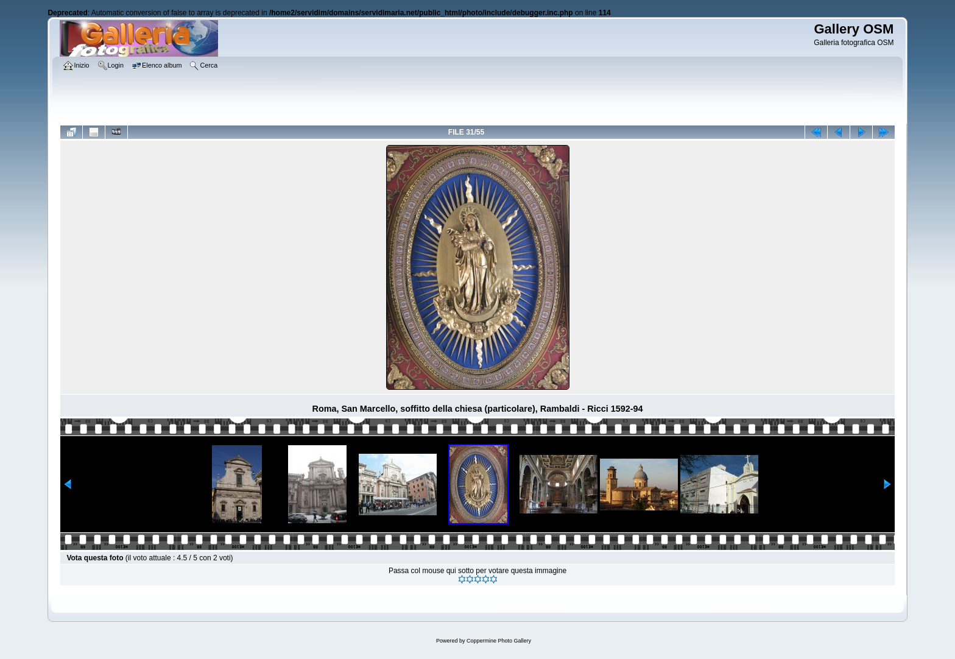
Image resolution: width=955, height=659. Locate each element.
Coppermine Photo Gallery (499, 641)
